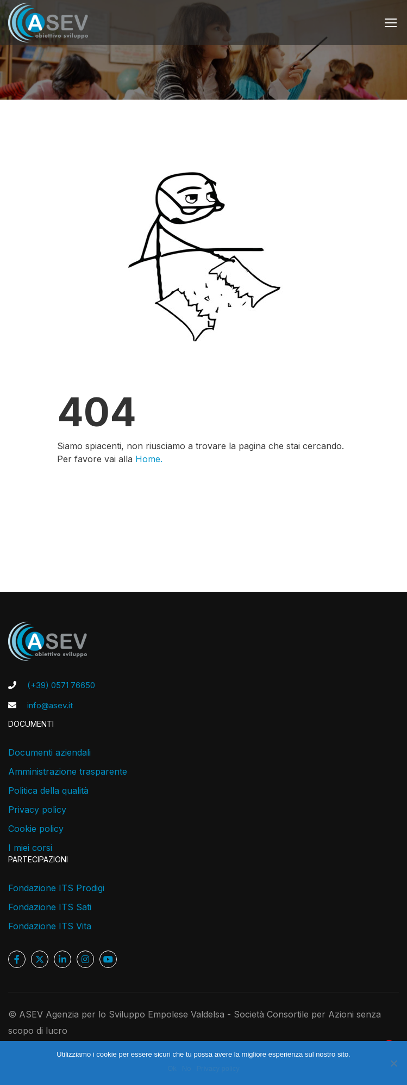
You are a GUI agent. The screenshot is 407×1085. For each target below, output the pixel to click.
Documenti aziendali (49, 752)
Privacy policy (37, 809)
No (186, 1068)
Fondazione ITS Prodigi (56, 887)
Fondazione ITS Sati (49, 907)
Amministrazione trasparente (67, 771)
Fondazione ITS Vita (49, 926)
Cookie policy (36, 828)
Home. (148, 461)
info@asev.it (50, 705)
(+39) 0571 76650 (61, 685)
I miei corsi (30, 847)
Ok (172, 1068)
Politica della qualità (48, 790)
